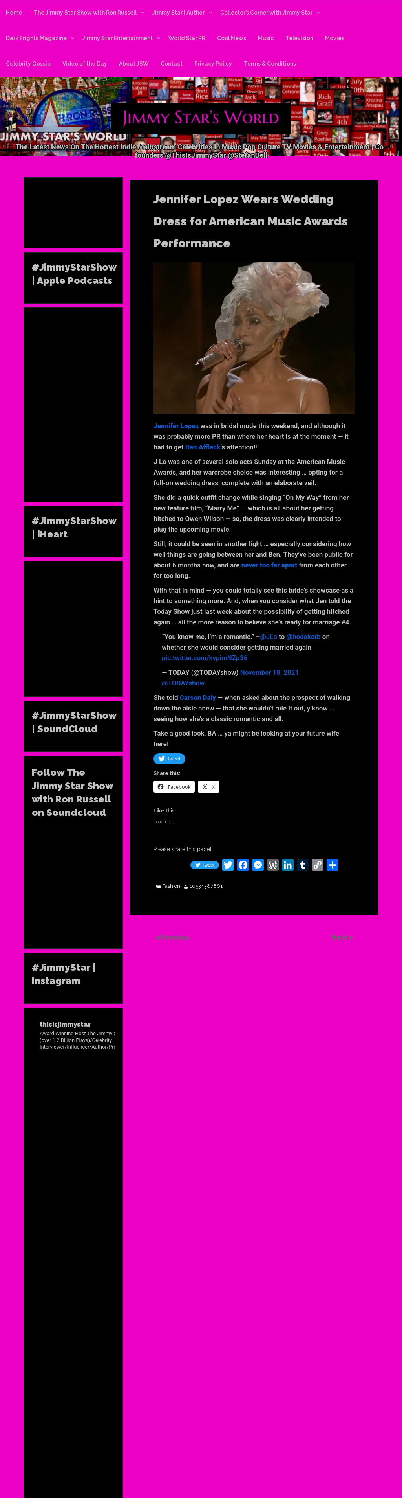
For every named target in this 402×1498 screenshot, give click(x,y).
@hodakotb (304, 636)
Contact (172, 64)
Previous (175, 937)
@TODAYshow (183, 683)
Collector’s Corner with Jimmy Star (266, 12)
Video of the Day (84, 64)
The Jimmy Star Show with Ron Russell (85, 12)
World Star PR (186, 38)
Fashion (171, 886)
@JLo (269, 636)
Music (266, 38)
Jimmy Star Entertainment (117, 38)
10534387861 (206, 886)
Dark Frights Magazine (36, 38)
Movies (334, 38)
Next (340, 937)
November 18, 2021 (269, 672)
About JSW (134, 64)
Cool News (231, 38)
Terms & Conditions (270, 64)
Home (14, 12)
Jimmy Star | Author (178, 12)
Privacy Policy (213, 64)
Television (299, 38)
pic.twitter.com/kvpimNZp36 (204, 658)
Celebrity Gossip (28, 64)
